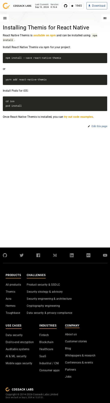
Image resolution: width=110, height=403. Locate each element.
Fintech (44, 335)
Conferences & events (79, 362)
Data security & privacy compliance (49, 313)
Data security (14, 335)
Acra (8, 298)
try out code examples (78, 117)
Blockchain (46, 342)
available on (44, 35)
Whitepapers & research (80, 355)
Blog (68, 348)
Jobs (68, 376)
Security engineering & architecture (49, 298)
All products (13, 284)
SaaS (42, 356)
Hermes (10, 305)
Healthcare (46, 349)
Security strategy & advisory (45, 291)
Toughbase (13, 313)
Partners (70, 369)
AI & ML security (16, 356)
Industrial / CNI (49, 363)
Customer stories (76, 341)
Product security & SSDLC (43, 284)
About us (71, 334)
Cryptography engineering (43, 305)
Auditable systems (17, 349)
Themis (10, 291)
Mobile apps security (19, 363)
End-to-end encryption (20, 342)
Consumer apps (49, 370)
